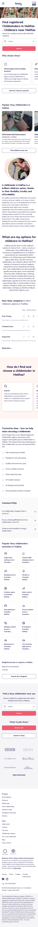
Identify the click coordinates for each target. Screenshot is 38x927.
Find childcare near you (19, 150)
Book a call (19, 728)
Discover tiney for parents (19, 91)
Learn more (17, 868)
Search (19, 48)
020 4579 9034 (10, 884)
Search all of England (19, 676)
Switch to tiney (19, 736)
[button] (33, 41)
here (17, 922)
